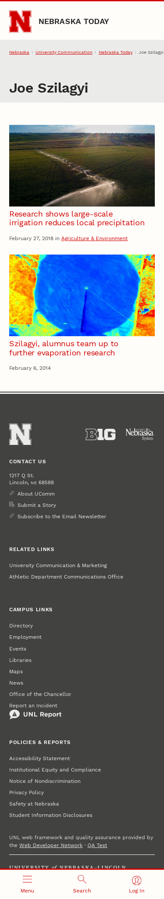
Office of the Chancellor (40, 694)
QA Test (97, 845)
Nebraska (19, 52)
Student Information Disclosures (50, 815)
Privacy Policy (26, 792)
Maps (16, 671)
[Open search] (82, 884)
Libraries (20, 660)
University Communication (63, 52)
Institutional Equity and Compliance (55, 770)
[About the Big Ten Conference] (100, 434)
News (16, 683)
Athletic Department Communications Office (66, 577)
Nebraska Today (73, 21)
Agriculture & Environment (94, 238)
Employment (25, 637)
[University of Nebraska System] (140, 434)
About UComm (36, 494)
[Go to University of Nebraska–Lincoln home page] (20, 21)
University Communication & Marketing (58, 565)
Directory (21, 626)
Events (17, 649)
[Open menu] (27, 884)
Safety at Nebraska (34, 804)
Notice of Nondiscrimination (44, 781)
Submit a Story (36, 505)
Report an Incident (35, 711)
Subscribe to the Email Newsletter (61, 516)
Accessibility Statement (39, 758)
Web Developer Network (51, 845)
